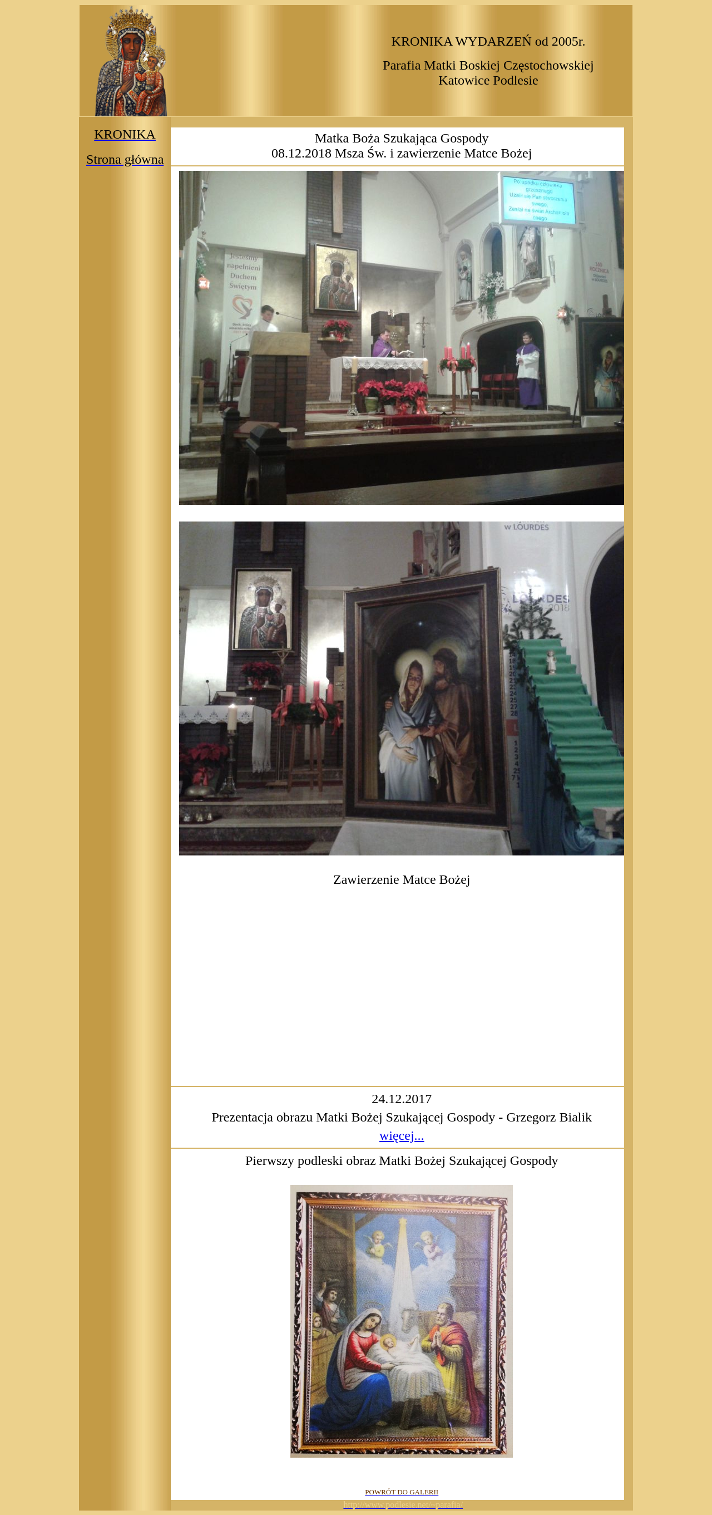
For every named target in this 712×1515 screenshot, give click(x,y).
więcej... (401, 1135)
